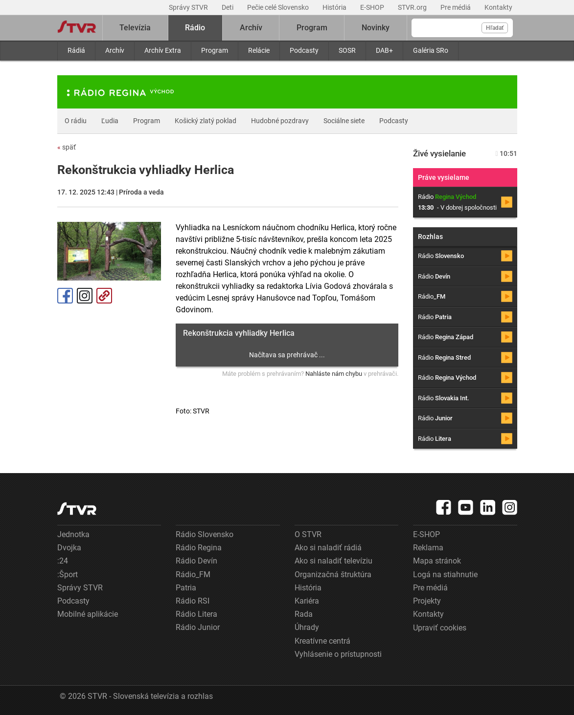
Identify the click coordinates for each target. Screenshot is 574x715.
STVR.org (413, 7)
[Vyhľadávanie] (462, 28)
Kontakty (498, 7)
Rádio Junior (198, 627)
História (335, 7)
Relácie (259, 50)
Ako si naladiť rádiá (328, 547)
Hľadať (495, 27)
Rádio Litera (196, 614)
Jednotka (73, 534)
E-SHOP (373, 7)
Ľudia (109, 121)
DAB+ (384, 50)
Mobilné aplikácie (87, 614)
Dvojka (69, 547)
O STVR (308, 534)
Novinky (376, 27)
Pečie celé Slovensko (278, 7)
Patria (186, 587)
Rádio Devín (196, 560)
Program (214, 50)
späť (66, 147)
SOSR (347, 50)
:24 (62, 560)
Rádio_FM (193, 574)
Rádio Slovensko (204, 534)
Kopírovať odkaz (104, 295)
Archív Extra (162, 50)
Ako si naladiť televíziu (333, 560)
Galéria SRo (430, 50)
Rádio (195, 27)
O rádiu (76, 121)
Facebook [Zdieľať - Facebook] (65, 295)
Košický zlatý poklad (205, 121)
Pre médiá (456, 7)
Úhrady (307, 627)
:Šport (67, 574)
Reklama (428, 547)
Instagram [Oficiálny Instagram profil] (84, 295)
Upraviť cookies (439, 627)
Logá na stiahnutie (445, 574)
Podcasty (304, 50)
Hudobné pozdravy (280, 121)
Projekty (427, 601)
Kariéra (307, 601)
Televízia (135, 27)
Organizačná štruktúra (333, 574)
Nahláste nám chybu (333, 373)
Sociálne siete (344, 121)
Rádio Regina (199, 547)
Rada (304, 614)
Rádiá (76, 50)
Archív (114, 50)
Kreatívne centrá (322, 641)
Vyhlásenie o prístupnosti (338, 654)
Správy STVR (189, 7)
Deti (228, 7)
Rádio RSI (192, 601)
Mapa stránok (437, 560)
